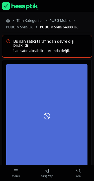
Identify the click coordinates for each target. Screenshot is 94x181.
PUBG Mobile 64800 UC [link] (59, 27)
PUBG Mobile (60, 20)
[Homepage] (20, 6)
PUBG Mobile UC (19, 27)
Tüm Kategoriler (30, 20)
